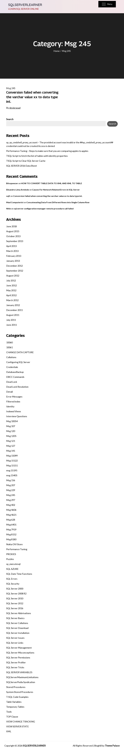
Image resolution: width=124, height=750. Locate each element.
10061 (9, 347)
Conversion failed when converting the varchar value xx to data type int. (32, 96)
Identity (10, 406)
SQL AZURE (12, 568)
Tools (9, 711)
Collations (11, 357)
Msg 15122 (12, 460)
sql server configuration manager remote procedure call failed (44, 208)
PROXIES (11, 554)
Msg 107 (10, 426)
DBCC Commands (15, 376)
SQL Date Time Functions (19, 573)
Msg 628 (10, 519)
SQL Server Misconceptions (20, 652)
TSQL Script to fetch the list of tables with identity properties (37, 155)
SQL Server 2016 (14, 608)
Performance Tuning (16, 549)
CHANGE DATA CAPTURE (20, 352)
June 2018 (11, 226)
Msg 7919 (11, 529)
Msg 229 (10, 490)
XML (8, 731)
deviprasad (14, 107)
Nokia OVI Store (14, 544)
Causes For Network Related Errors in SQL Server (56, 189)
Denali (9, 391)
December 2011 (14, 310)
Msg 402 (10, 504)
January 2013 (13, 260)
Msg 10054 (12, 421)
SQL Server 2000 (14, 588)
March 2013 (12, 251)
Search (9, 119)
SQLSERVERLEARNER (25, 5)
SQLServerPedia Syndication (20, 682)
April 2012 (11, 295)
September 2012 (14, 270)
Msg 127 (10, 445)
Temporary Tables (15, 706)
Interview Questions (16, 416)
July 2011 (11, 319)
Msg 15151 (12, 465)
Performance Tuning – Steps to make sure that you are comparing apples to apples (47, 151)
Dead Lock (11, 381)
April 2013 (11, 246)
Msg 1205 (11, 436)
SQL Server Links (14, 642)
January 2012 (13, 305)
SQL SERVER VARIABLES (19, 672)
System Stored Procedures (19, 692)
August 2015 (12, 231)
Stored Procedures (15, 687)
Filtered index (13, 401)
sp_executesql (13, 564)
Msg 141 (10, 450)
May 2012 (11, 290)
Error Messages (14, 396)
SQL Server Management (19, 647)
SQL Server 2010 (14, 598)
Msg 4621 (11, 514)
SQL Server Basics (15, 618)
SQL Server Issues (15, 637)
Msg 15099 (12, 455)
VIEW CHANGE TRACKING (20, 721)
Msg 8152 (11, 534)
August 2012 (12, 275)
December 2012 (14, 265)
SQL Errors (11, 578)
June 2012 (11, 285)
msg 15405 (11, 475)
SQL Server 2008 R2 (16, 593)
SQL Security (12, 583)
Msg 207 (10, 485)
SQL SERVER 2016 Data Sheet (21, 165)
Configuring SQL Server (18, 362)
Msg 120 (10, 431)
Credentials (12, 367)
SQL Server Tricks (15, 667)
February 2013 (13, 255)
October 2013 (13, 236)
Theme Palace (112, 745)
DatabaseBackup (15, 372)
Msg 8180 (11, 539)
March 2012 (12, 300)
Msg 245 (10, 88)
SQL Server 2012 (14, 603)
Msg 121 (10, 440)
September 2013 (14, 241)
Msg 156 (10, 480)
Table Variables (13, 701)
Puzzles (10, 559)
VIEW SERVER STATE (17, 726)
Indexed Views (13, 411)
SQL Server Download (17, 628)
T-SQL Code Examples (17, 696)
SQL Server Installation (17, 632)
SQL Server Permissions (18, 657)
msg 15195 (11, 470)
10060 (9, 342)
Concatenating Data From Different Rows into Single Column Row (57, 202)
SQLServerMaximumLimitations (22, 677)
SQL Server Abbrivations (18, 613)
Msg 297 (10, 500)
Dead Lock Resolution (17, 386)
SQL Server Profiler (16, 662)
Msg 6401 (11, 524)
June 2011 (11, 324)
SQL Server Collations (17, 623)
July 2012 (11, 280)
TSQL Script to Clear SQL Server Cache (25, 160)
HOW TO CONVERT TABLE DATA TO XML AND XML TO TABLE (51, 183)
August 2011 (12, 315)
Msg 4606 (11, 509)
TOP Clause (12, 716)
